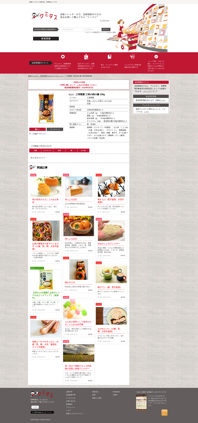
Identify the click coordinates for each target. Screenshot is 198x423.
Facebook (116, 392)
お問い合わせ (70, 401)
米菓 (89, 103)
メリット (146, 91)
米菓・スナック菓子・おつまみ (99, 101)
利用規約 (69, 404)
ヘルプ (68, 410)
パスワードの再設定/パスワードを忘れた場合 (100, 32)
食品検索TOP (70, 395)
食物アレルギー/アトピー (74, 413)
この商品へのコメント (37, 133)
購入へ (37, 129)
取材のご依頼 (96, 398)
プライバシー (70, 407)
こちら (79, 85)
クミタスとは (104, 20)
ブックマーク (55, 129)
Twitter (115, 395)
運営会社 (95, 392)
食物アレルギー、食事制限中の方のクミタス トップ (45, 76)
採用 (93, 395)
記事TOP (69, 392)
